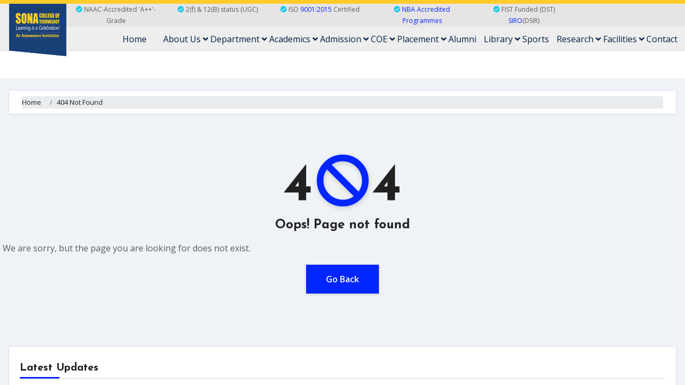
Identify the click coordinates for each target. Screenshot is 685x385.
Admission (344, 39)
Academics (293, 39)
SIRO (515, 20)
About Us (185, 39)
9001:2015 (316, 9)
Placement (421, 39)
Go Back (342, 279)
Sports (535, 39)
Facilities (623, 39)
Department (238, 39)
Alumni (462, 39)
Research (579, 39)
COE (383, 39)
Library (502, 39)
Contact (662, 39)
